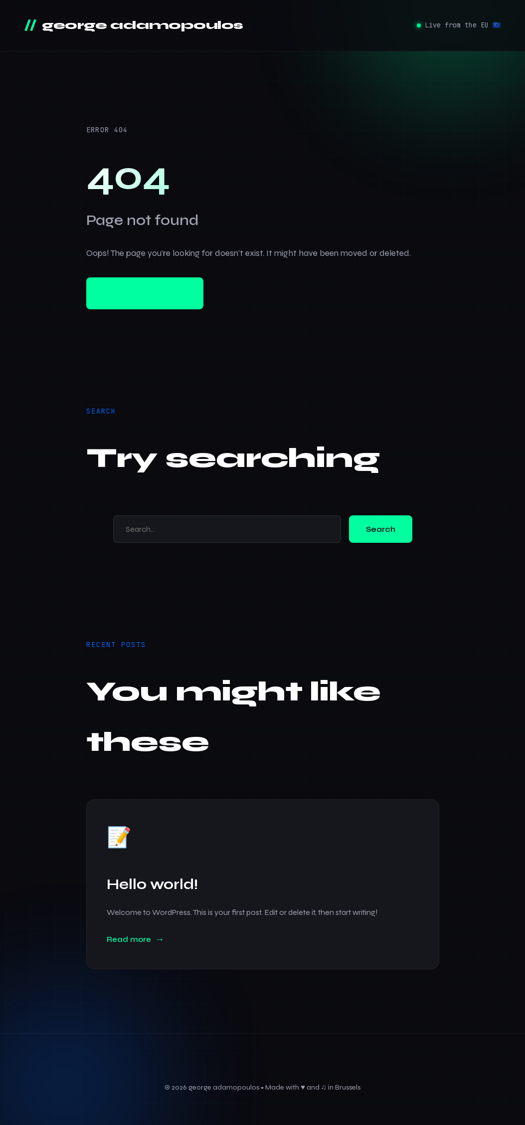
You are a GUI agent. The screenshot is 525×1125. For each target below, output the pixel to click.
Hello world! (152, 884)
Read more (129, 939)
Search (380, 529)
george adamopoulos (141, 25)
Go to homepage (144, 293)
